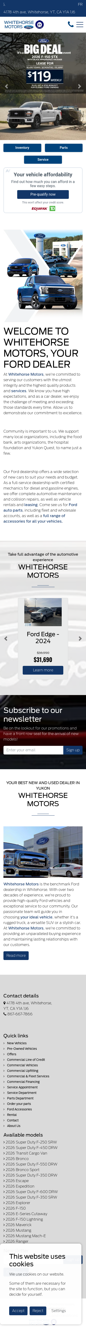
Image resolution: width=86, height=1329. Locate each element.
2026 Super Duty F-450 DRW (30, 1148)
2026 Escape (16, 1181)
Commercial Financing (21, 1082)
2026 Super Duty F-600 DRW (30, 1192)
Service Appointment (20, 1087)
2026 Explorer (16, 1203)
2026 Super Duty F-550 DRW (30, 1164)
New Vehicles (15, 1043)
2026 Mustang (17, 1230)
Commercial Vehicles (20, 1065)
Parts (64, 148)
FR (80, 4)
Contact (11, 1120)
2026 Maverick (17, 1225)
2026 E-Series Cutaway (25, 1214)
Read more (16, 955)
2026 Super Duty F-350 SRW (30, 1197)
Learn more (43, 670)
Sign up (73, 750)
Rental (10, 1115)
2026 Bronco (16, 1159)
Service (42, 160)
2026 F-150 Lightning (23, 1219)
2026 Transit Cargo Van (25, 1153)
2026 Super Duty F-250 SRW (30, 1142)
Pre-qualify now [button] (43, 194)
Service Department (19, 1093)
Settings (58, 1311)
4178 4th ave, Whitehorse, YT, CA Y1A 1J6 (39, 12)
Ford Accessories (17, 1109)
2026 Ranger (15, 1241)
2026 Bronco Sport (21, 1170)
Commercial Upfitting (20, 1071)
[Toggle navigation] (80, 24)
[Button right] (80, 638)
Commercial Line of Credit (24, 1060)
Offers (9, 1054)
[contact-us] (71, 24)
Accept (18, 1311)
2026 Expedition (18, 1186)
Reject (38, 1311)
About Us (11, 1126)
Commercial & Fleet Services (26, 1076)
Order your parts (17, 1104)
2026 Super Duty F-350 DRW (30, 1175)
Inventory (22, 148)
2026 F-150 (14, 1208)
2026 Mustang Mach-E (24, 1236)
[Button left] (5, 638)
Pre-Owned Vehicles (20, 1048)
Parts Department (18, 1098)
